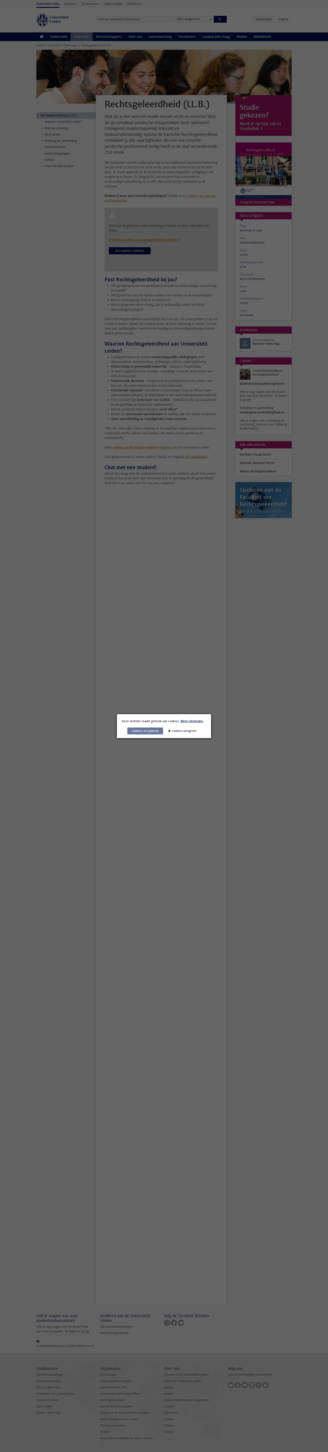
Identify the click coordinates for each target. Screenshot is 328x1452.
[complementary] (281, 1419)
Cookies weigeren (184, 731)
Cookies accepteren (145, 731)
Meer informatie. (192, 721)
